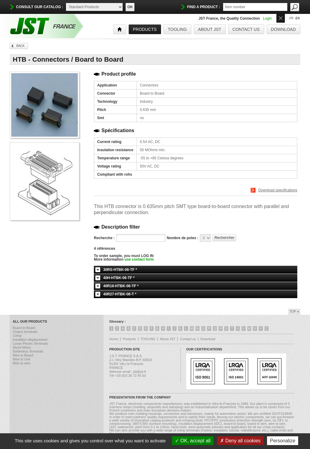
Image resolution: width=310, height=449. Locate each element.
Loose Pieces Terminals (30, 343)
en (297, 18)
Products (129, 339)
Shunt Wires (22, 347)
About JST (209, 29)
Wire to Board (23, 355)
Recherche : (104, 238)
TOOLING (177, 29)
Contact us (246, 29)
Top (293, 311)
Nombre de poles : (183, 238)
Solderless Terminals (28, 351)
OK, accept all (192, 440)
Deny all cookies (240, 440)
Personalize (282, 440)
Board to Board (24, 328)
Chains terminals (25, 331)
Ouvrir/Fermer (280, 18)
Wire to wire (21, 363)
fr (291, 18)
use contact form (139, 259)
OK (130, 7)
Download (283, 29)
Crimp (17, 335)
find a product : (203, 7)
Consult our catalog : (39, 7)
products (145, 29)
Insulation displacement (30, 339)
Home (113, 339)
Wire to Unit (21, 359)
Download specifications (277, 190)
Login (267, 18)
